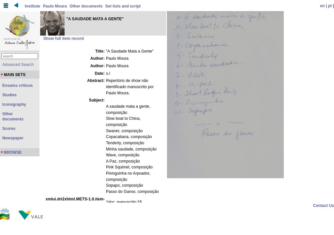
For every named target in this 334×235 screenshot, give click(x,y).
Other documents (86, 6)
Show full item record (63, 38)
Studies (9, 95)
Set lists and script (123, 6)
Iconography (14, 104)
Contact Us (323, 205)
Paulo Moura (55, 6)
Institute (32, 6)
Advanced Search (18, 64)
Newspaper (12, 138)
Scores (9, 128)
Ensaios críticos (17, 85)
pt (330, 6)
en (322, 6)
